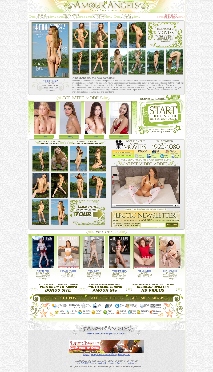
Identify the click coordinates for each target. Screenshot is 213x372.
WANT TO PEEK (43, 271)
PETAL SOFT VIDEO (68, 271)
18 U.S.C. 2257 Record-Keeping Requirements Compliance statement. (106, 363)
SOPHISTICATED (170, 271)
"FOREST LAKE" (50, 81)
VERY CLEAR (93, 271)
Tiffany (70, 137)
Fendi (95, 137)
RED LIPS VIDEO (144, 271)
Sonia (44, 137)
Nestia (120, 137)
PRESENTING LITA (119, 271)
